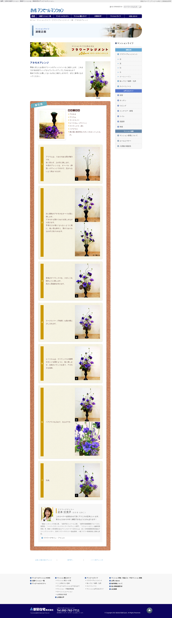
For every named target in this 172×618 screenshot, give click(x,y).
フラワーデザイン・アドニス (54, 538)
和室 (121, 127)
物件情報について (116, 583)
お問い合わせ (115, 581)
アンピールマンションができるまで (68, 586)
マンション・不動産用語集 (65, 589)
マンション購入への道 (64, 580)
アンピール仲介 (156, 1)
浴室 (121, 95)
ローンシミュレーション (64, 591)
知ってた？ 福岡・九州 (94, 583)
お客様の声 (60, 597)
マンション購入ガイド (64, 578)
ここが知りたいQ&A (63, 583)
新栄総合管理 (167, 1)
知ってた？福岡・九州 (128, 81)
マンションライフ (43, 20)
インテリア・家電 (126, 111)
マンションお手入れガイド (95, 589)
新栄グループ (145, 1)
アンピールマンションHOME (41, 578)
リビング (123, 106)
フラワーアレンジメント (61, 20)
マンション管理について (129, 135)
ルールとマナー (125, 141)
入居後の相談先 (125, 146)
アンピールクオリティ (39, 583)
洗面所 (122, 121)
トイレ (122, 116)
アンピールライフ (92, 578)
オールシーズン (125, 76)
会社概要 (114, 589)
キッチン (123, 100)
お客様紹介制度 (62, 594)
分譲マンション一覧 (38, 581)
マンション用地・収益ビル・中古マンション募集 (126, 578)
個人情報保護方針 (116, 6)
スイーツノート (125, 86)
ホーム (32, 20)
